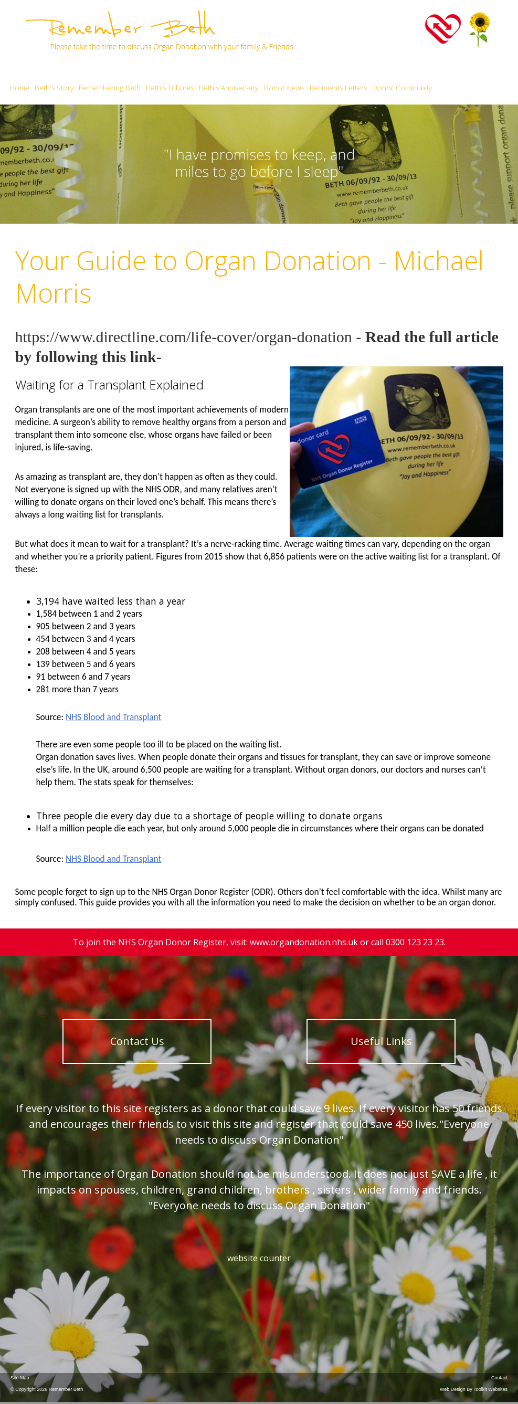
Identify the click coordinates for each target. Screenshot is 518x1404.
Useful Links (381, 1041)
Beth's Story (54, 87)
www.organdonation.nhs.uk (304, 942)
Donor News (283, 87)
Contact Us (137, 1041)
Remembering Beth (110, 87)
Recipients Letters (338, 87)
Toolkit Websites (490, 1389)
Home (19, 87)
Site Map (19, 1377)
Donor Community (402, 87)
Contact (499, 1377)
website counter (259, 1258)
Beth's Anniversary (228, 87)
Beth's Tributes (170, 87)
